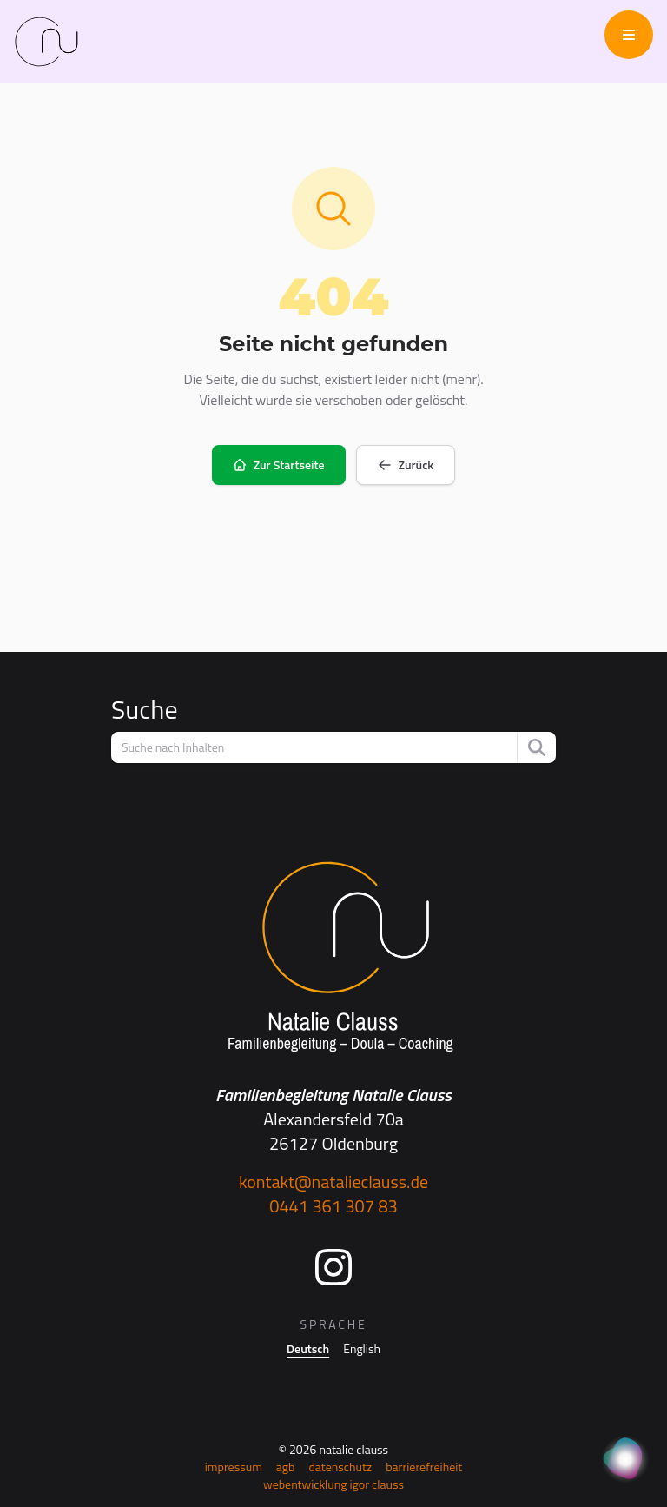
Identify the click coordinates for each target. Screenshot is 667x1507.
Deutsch (308, 1349)
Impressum (233, 1466)
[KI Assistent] (625, 1460)
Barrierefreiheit (424, 1466)
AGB (285, 1466)
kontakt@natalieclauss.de (333, 1181)
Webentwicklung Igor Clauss (333, 1484)
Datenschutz (340, 1466)
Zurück (406, 464)
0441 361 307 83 (333, 1205)
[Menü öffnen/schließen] (628, 34)
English (361, 1349)
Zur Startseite (279, 464)
